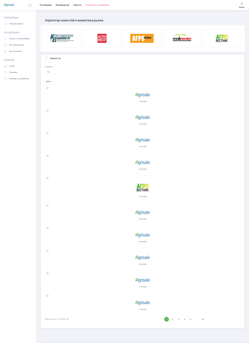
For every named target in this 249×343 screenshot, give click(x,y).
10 (203, 280)
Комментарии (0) (70, 100)
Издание (48, 67)
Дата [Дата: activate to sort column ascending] (48, 81)
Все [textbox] (48, 72)
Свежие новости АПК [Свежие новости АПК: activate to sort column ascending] (71, 81)
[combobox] (143, 72)
